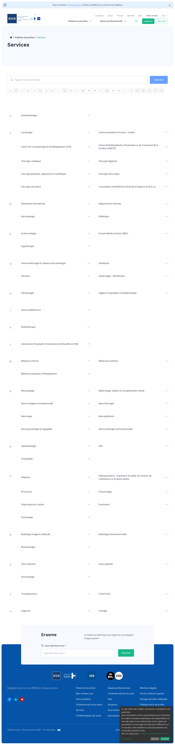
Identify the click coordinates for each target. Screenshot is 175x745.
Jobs (140, 15)
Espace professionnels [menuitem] (111, 21)
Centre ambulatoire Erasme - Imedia (117, 132)
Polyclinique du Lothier (32, 504)
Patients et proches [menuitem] (78, 21)
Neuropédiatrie (106, 416)
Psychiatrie (104, 504)
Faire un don (152, 15)
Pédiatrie (25, 477)
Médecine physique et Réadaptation (39, 373)
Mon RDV (162, 21)
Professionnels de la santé (89, 704)
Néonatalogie (27, 390)
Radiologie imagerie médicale (35, 534)
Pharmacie (26, 491)
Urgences (148, 21)
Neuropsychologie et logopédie (36, 429)
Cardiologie (26, 132)
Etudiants (112, 704)
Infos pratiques (83, 699)
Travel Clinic (105, 593)
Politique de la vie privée (152, 704)
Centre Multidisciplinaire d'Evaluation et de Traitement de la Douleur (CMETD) (128, 147)
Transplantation (29, 593)
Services (80, 710)
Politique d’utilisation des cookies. (155, 733)
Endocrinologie (28, 233)
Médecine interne (30, 360)
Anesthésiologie (29, 115)
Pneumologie (105, 491)
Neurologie (26, 416)
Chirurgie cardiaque (31, 161)
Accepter (165, 738)
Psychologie (27, 517)
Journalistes (114, 715)
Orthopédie (27, 458)
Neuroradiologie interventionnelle (116, 429)
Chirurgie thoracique (109, 173)
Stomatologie (27, 576)
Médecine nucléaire (108, 360)
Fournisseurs (114, 710)
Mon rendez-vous (84, 693)
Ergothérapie (27, 246)
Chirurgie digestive (108, 161)
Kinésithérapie (28, 326)
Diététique (104, 216)
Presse (120, 15)
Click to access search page (136, 21)
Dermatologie (28, 216)
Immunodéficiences (31, 309)
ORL (101, 446)
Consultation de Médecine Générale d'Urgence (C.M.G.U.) (127, 186)
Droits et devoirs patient (152, 693)
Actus (110, 15)
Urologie (103, 610)
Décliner (155, 738)
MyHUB (130, 15)
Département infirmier (110, 203)
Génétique (104, 263)
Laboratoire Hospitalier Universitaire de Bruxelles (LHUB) (49, 343)
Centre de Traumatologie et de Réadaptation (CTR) (46, 146)
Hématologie (27, 292)
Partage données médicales (153, 699)
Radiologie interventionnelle (113, 534)
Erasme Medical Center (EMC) (113, 233)
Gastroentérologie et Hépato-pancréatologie (43, 263)
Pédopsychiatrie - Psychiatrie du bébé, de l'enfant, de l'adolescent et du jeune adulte (125, 477)
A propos (99, 15)
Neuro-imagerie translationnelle (37, 403)
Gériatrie (25, 276)
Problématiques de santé (88, 715)
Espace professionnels (119, 688)
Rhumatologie (28, 547)
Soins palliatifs (106, 564)
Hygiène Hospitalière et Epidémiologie (117, 292)
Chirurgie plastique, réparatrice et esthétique (43, 173)
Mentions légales (148, 688)
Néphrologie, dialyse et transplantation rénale (121, 390)
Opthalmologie (28, 446)
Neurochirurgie (106, 403)
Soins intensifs (28, 564)
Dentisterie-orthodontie (33, 203)
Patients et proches (24, 37)
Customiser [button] (126, 738)
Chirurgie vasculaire (31, 186)
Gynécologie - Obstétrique (112, 276)
